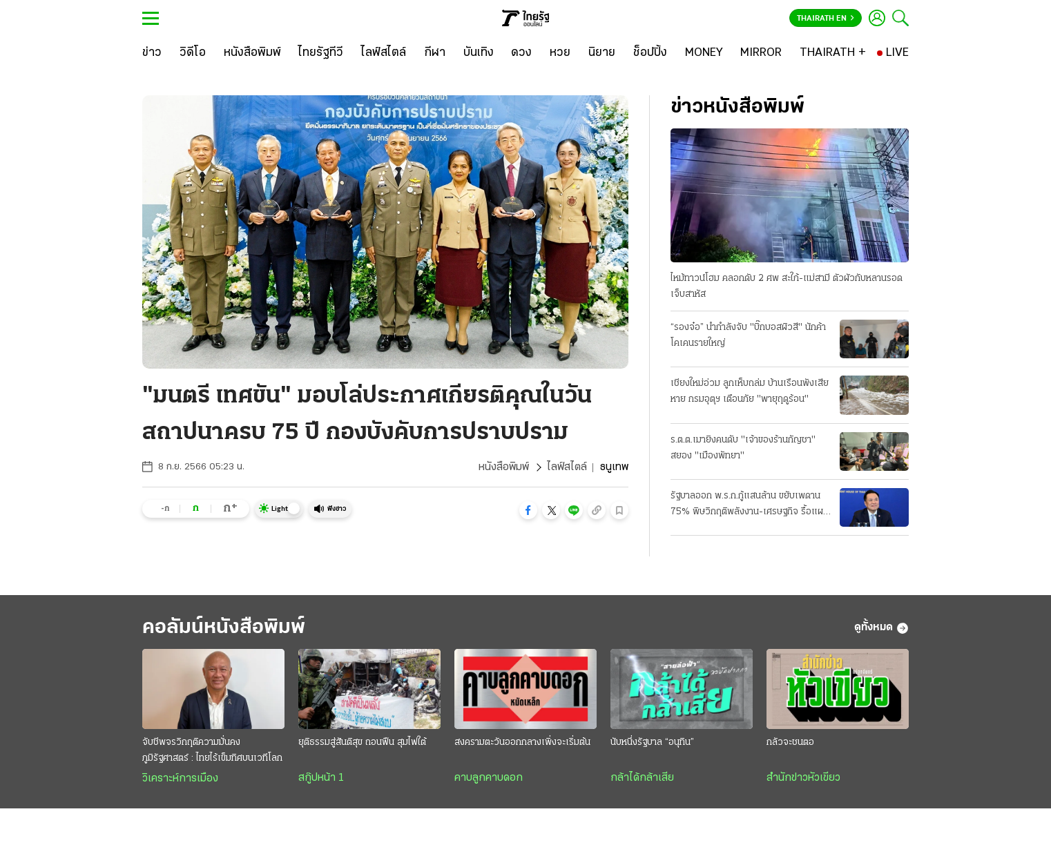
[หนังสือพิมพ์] (252, 53)
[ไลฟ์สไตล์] (383, 53)
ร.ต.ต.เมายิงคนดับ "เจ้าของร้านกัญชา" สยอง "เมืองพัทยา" (743, 448)
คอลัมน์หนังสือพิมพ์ (223, 628)
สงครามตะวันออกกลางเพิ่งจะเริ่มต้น (522, 742)
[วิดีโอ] (193, 53)
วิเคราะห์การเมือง (180, 778)
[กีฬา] (434, 53)
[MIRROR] (761, 53)
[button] (528, 510)
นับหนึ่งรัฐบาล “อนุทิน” (652, 742)
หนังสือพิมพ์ (504, 467)
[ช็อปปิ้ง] (650, 53)
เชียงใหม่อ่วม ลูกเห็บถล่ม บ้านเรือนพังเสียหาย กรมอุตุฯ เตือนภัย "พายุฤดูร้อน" (750, 391)
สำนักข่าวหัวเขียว (803, 778)
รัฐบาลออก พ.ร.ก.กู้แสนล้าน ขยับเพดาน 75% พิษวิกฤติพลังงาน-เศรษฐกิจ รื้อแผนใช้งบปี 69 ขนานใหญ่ (750, 505)
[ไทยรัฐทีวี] (320, 53)
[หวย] (560, 53)
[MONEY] (704, 53)
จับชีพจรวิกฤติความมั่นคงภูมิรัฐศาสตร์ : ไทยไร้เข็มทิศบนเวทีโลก (212, 750)
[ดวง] (521, 53)
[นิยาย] (601, 53)
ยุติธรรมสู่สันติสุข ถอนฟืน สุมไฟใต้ (362, 742)
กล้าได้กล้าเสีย (642, 778)
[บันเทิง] (478, 53)
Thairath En (825, 18)
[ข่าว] (152, 53)
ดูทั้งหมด (881, 628)
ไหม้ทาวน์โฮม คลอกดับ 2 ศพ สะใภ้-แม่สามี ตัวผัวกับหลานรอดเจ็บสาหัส (787, 286)
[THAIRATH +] (833, 53)
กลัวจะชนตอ (790, 742)
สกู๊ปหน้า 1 (321, 778)
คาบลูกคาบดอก (488, 778)
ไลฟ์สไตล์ (567, 467)
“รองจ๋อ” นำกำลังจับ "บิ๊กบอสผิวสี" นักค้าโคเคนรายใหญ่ (748, 335)
